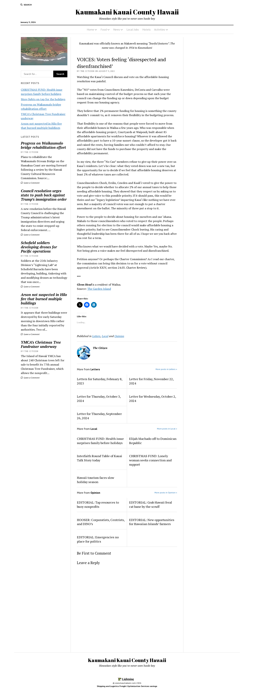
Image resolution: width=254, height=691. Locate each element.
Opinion (119, 336)
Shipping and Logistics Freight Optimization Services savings (127, 686)
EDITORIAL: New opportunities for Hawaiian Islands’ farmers (151, 522)
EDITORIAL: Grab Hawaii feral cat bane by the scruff (150, 504)
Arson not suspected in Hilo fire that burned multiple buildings (44, 298)
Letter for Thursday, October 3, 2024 (99, 398)
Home (90, 29)
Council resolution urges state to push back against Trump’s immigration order (44, 195)
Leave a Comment (30, 182)
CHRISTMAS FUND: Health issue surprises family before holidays (100, 440)
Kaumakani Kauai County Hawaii (127, 11)
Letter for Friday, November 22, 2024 (151, 381)
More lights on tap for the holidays (43, 99)
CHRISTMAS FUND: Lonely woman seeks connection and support (150, 460)
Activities (159, 29)
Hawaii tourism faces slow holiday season (95, 479)
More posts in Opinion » (166, 492)
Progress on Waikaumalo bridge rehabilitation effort (43, 145)
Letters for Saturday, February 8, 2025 (99, 381)
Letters (96, 336)
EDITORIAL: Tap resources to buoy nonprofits (98, 504)
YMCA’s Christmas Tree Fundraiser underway (41, 344)
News (116, 29)
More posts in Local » (167, 428)
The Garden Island (99, 289)
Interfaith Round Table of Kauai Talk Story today (99, 458)
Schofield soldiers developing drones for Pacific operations (39, 247)
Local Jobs (132, 29)
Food (104, 29)
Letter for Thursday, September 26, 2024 (99, 416)
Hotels (146, 29)
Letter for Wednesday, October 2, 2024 (152, 398)
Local (105, 336)
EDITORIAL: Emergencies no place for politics (98, 539)
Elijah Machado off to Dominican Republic (152, 440)
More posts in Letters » (166, 369)
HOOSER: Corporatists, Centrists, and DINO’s (101, 522)
